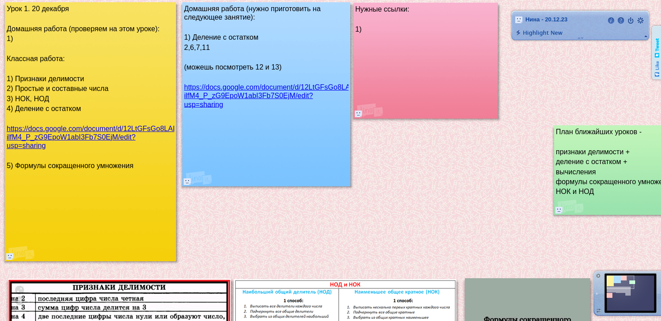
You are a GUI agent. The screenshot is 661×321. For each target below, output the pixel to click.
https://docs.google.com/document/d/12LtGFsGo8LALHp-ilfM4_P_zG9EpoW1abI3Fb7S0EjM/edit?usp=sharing (274, 95)
